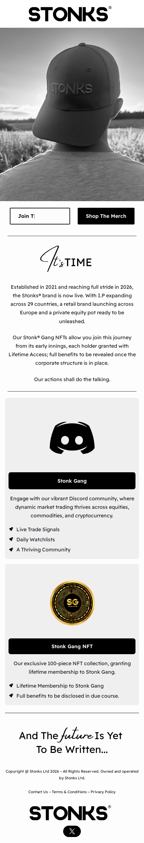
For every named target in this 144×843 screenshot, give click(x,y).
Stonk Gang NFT (72, 646)
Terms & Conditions (69, 791)
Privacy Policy (103, 791)
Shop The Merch (106, 216)
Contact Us (38, 791)
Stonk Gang (72, 481)
